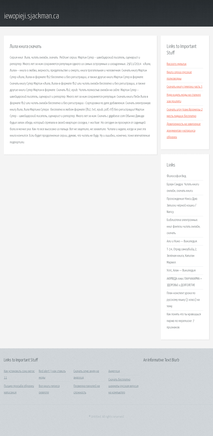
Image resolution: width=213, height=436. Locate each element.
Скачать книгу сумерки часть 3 (184, 86)
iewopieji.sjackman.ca (31, 16)
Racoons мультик (177, 64)
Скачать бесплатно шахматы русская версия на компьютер (123, 386)
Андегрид (114, 371)
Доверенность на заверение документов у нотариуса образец (184, 131)
